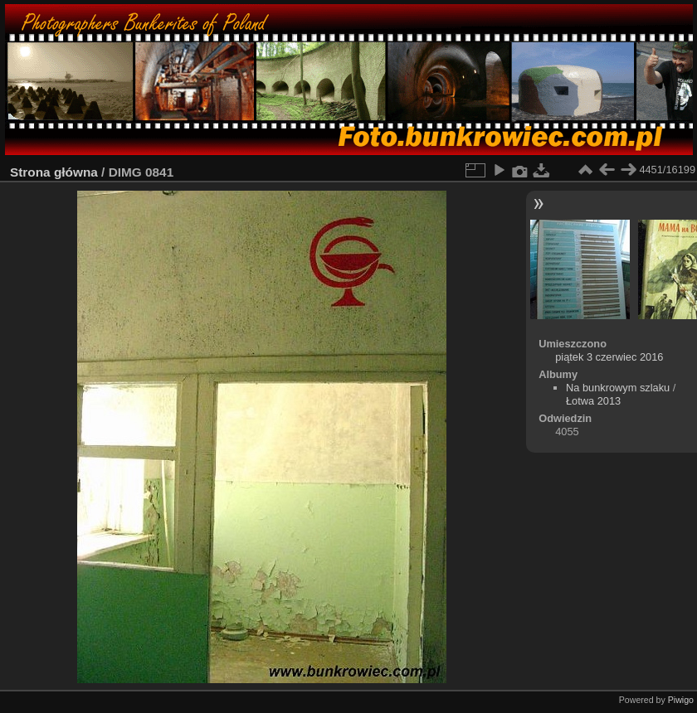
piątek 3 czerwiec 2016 (609, 357)
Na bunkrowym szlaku (618, 387)
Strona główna (54, 172)
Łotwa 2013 (593, 401)
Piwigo (681, 700)
